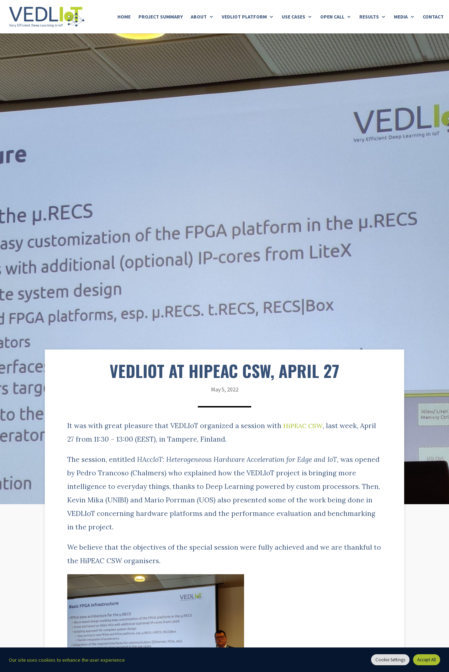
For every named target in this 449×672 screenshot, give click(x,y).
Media (401, 17)
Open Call (332, 17)
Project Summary (160, 17)
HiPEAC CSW (303, 425)
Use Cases (293, 17)
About (199, 17)
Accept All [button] (426, 660)
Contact (433, 17)
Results (369, 17)
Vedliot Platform (244, 17)
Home (124, 17)
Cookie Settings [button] (390, 660)
